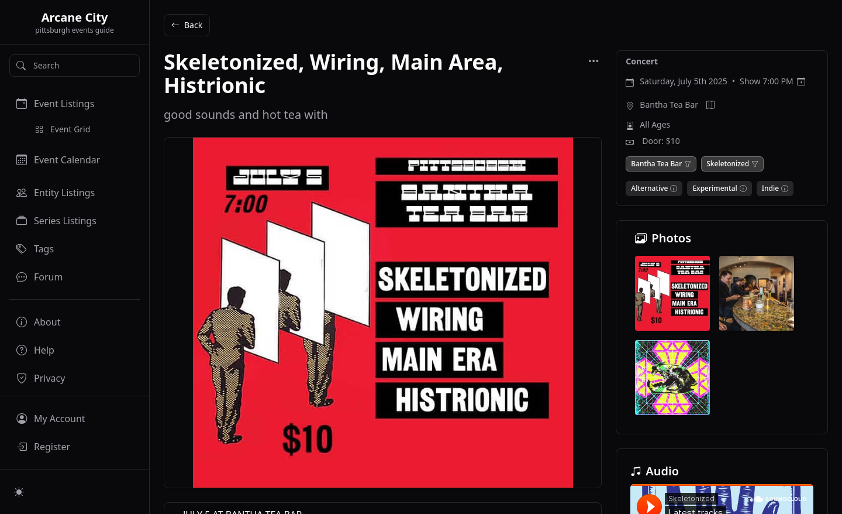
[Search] (74, 65)
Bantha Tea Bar (669, 104)
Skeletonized (727, 164)
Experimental (714, 188)
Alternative (649, 188)
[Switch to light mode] (19, 492)
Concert (642, 61)
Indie (770, 188)
